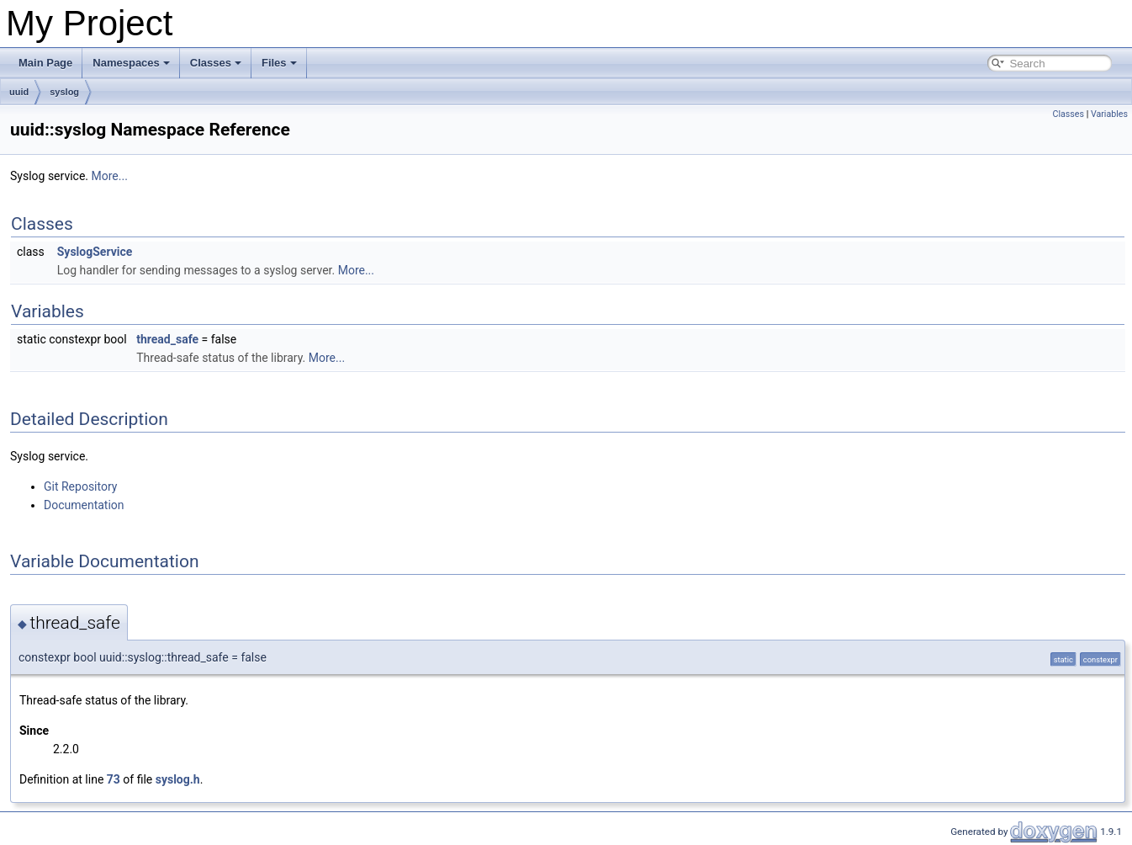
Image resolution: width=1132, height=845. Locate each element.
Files (279, 62)
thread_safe (167, 339)
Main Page (45, 62)
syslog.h (178, 779)
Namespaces (131, 62)
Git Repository (80, 486)
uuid (19, 92)
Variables (1109, 114)
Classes (215, 62)
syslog (64, 92)
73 (113, 779)
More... (110, 176)
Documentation (84, 505)
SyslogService (95, 251)
